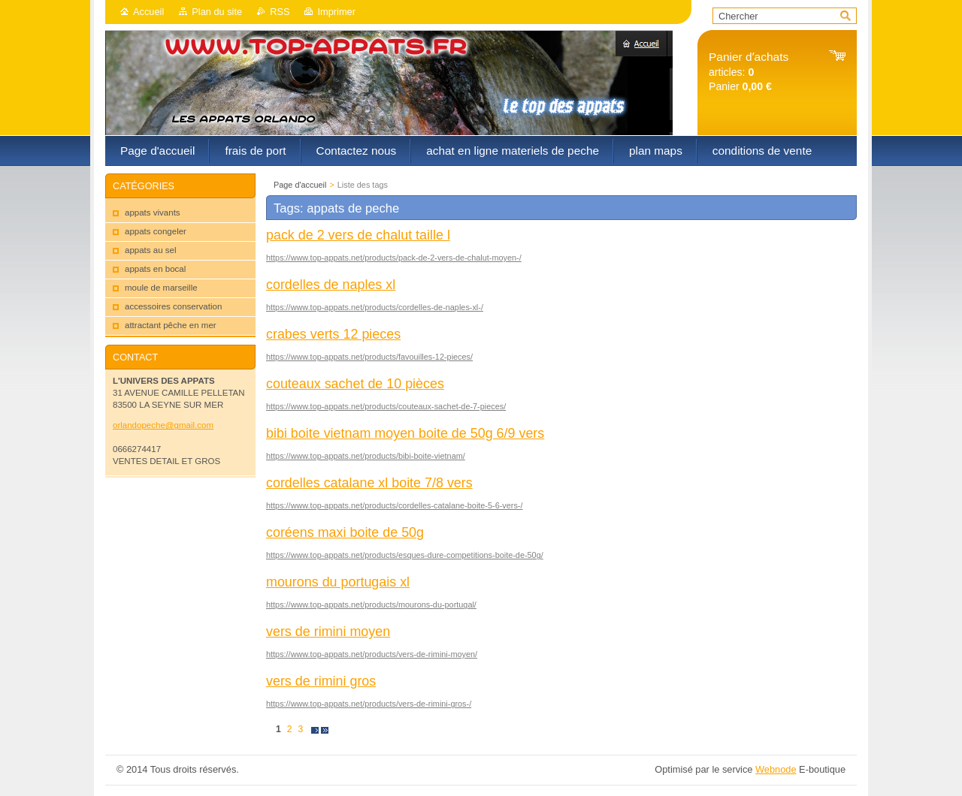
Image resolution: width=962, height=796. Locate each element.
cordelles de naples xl (330, 284)
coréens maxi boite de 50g (345, 532)
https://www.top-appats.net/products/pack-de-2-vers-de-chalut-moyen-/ (394, 257)
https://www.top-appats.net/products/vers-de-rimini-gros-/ (368, 703)
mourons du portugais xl (338, 581)
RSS (279, 11)
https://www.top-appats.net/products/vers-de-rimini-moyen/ (371, 654)
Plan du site (217, 11)
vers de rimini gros (321, 681)
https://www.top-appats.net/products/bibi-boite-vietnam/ (365, 455)
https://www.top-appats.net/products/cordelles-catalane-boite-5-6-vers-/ (394, 505)
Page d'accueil (300, 184)
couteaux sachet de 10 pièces (355, 383)
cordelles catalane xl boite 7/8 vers (369, 482)
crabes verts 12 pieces (333, 334)
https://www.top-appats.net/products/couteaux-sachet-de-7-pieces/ (386, 406)
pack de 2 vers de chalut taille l (358, 235)
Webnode (776, 769)
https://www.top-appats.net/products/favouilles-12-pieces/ (369, 356)
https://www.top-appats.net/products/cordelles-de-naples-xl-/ (374, 307)
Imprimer (336, 11)
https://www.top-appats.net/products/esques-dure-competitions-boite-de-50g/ (404, 554)
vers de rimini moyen (328, 631)
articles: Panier (748, 71)
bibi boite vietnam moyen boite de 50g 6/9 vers (405, 433)
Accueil (148, 11)
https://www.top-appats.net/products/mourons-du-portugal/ (371, 604)
